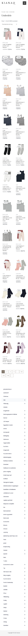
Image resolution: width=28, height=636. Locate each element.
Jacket (4, 543)
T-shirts (5, 561)
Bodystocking (6, 546)
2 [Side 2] (6, 372)
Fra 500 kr (15, 446)
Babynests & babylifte (15, 504)
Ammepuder (15, 432)
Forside (3, 12)
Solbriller (15, 589)
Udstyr (15, 607)
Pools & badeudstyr (15, 582)
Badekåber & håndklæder (9, 489)
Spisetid (15, 554)
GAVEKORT (6, 393)
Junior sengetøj (15, 471)
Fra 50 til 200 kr (15, 579)
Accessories (6, 521)
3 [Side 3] (10, 372)
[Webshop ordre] (9, 24)
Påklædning (15, 597)
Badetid (15, 586)
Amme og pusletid (15, 514)
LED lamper (15, 421)
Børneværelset (15, 511)
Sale (15, 400)
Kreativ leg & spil (15, 475)
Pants (4, 539)
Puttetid (15, 550)
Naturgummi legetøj (15, 482)
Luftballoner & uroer (15, 493)
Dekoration (6, 496)
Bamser (15, 418)
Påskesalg (15, 403)
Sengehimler (15, 411)
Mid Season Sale (15, 572)
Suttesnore (15, 439)
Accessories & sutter (15, 564)
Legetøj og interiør (15, 500)
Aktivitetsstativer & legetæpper (15, 486)
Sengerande (15, 450)
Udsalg (15, 622)
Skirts (4, 557)
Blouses (5, 525)
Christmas (5, 396)
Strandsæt (15, 464)
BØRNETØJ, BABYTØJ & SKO (15, 536)
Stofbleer (15, 479)
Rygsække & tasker (15, 425)
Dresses (5, 528)
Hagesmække (15, 443)
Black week (15, 518)
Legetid (15, 604)
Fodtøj (15, 600)
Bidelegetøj (15, 436)
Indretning (15, 614)
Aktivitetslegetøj (15, 457)
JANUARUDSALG (7, 389)
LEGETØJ (15, 532)
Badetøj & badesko (15, 461)
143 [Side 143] (4, 375)
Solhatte (5, 407)
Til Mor (15, 618)
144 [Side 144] (8, 375)
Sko (15, 507)
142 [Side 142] (21, 372)
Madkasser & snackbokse (9, 468)
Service (15, 428)
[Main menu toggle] (24, 3)
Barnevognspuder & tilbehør (15, 414)
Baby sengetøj (15, 575)
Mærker (15, 611)
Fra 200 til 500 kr (15, 453)
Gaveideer (15, 625)
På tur (15, 593)
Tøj (15, 568)
